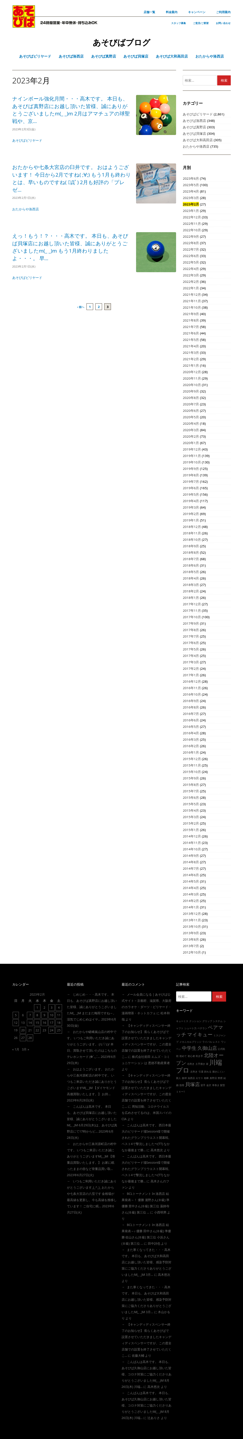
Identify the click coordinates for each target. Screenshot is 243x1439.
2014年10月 (192, 849)
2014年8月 (191, 862)
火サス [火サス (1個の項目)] (199, 1078)
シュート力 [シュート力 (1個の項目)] (190, 1028)
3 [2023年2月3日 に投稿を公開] (51, 1007)
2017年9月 (191, 623)
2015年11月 (192, 765)
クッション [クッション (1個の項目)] (195, 1021)
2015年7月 (191, 791)
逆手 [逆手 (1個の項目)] (203, 1085)
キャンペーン (196, 12)
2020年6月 (191, 410)
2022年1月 (191, 288)
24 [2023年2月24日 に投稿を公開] (51, 1030)
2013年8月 (191, 939)
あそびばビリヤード (27, 140)
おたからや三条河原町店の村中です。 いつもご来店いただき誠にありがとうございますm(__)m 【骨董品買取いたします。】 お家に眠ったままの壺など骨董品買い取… (92, 1156)
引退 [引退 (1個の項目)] (201, 1071)
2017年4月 (191, 655)
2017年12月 (192, 604)
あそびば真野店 (194, 127)
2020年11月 (192, 378)
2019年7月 (191, 481)
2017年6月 (191, 642)
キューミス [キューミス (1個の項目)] (182, 1021)
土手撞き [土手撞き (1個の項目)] (200, 1063)
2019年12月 (192, 449)
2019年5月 (191, 494)
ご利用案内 (223, 12)
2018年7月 (191, 559)
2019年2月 (191, 513)
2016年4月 (191, 733)
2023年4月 (191, 191)
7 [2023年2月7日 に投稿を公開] (30, 1015)
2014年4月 (191, 888)
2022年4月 (191, 268)
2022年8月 (191, 243)
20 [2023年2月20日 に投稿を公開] (23, 1030)
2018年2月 (191, 591)
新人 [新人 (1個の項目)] (178, 1078)
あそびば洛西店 (194, 120)
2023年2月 (191, 204)
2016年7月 (191, 713)
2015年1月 (191, 829)
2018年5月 (191, 572)
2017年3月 (191, 662)
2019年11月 (192, 455)
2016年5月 (191, 726)
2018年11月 (192, 533)
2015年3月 (191, 817)
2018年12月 (192, 526)
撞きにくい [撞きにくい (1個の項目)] (218, 1071)
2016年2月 (191, 746)
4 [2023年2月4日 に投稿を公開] (59, 1007)
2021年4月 (191, 346)
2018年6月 (191, 565)
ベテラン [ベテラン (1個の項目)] (202, 1028)
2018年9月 (191, 546)
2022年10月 (192, 230)
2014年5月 (191, 881)
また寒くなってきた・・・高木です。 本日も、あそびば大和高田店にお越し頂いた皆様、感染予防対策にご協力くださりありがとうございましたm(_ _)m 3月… (146, 1262)
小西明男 (160, 1212)
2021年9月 (191, 314)
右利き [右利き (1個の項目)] (191, 1063)
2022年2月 (191, 281)
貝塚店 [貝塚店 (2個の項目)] (192, 1084)
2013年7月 (191, 946)
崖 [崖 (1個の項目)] (207, 1063)
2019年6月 (191, 488)
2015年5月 (191, 804)
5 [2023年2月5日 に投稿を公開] (16, 1015)
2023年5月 (191, 185)
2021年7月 (191, 326)
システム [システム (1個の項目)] (218, 1021)
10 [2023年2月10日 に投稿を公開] (51, 1015)
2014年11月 (192, 842)
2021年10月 (192, 307)
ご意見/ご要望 (201, 23)
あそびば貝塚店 (194, 133)
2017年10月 (192, 617)
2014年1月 (191, 907)
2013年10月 (192, 926)
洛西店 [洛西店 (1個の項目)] (191, 1078)
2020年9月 (191, 391)
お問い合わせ (223, 23)
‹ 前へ (80, 307)
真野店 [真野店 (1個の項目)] (213, 1078)
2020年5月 (191, 417)
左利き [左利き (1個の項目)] (194, 1071)
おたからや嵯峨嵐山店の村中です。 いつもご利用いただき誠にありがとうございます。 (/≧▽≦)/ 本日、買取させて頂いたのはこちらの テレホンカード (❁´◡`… (92, 1044)
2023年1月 (191, 210)
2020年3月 (191, 430)
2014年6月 (191, 875)
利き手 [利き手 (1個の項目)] (199, 1056)
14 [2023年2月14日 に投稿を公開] (30, 1022)
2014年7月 (191, 868)
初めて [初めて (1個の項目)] (183, 1056)
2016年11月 (192, 688)
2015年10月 (192, 771)
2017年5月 (191, 649)
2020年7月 (191, 404)
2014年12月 (192, 836)
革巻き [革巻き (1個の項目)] (215, 1085)
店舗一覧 (149, 12)
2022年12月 (192, 217)
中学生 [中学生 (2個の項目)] (189, 1048)
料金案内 (171, 12)
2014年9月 (191, 855)
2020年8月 (191, 397)
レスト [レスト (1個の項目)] (216, 1041)
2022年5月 (191, 262)
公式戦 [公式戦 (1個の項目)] (221, 1049)
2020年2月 (191, 436)
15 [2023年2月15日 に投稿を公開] (37, 1022)
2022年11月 (192, 223)
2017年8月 (191, 630)
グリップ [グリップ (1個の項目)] (207, 1021)
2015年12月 (192, 759)
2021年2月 (191, 359)
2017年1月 (191, 675)
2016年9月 (191, 700)
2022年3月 (191, 275)
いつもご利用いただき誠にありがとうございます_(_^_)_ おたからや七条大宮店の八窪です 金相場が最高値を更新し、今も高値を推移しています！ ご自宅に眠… (92, 1193)
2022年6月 (191, 256)
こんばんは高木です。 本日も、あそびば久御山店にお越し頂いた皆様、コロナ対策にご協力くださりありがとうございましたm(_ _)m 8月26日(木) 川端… (146, 1374)
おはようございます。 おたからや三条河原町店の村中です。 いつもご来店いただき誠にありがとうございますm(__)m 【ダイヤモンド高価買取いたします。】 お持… (92, 1081)
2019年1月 (191, 520)
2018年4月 (191, 578)
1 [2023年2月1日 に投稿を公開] (37, 1007)
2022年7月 (191, 249)
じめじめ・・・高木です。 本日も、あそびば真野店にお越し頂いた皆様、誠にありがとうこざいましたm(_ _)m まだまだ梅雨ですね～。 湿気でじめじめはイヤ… (92, 1006)
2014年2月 (191, 900)
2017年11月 (192, 610)
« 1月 (16, 1049)
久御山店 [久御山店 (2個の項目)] (207, 1048)
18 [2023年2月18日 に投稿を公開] (58, 1022)
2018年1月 (191, 597)
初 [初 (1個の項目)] (177, 1056)
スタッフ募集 (178, 23)
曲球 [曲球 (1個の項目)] (184, 1078)
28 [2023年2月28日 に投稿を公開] (30, 1038)
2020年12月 (192, 372)
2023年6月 (191, 178)
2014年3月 (191, 894)
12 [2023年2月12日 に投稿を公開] (16, 1022)
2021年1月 (191, 365)
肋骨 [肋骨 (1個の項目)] (181, 1085)
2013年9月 (191, 933)
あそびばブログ (121, 42)
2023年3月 (191, 197)
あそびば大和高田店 (198, 140)
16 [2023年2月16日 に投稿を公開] (44, 1022)
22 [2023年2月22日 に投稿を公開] (37, 1030)
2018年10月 (192, 539)
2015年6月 (191, 797)
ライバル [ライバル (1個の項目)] (207, 1041)
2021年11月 (192, 301)
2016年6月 (191, 720)
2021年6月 (191, 333)
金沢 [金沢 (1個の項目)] (208, 1085)
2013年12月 (192, 913)
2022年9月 (191, 236)
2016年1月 (191, 752)
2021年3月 (191, 352)
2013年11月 (192, 920)
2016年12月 (192, 681)
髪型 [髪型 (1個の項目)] (222, 1085)
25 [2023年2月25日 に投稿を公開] (58, 1030)
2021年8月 (191, 320)
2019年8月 (191, 475)
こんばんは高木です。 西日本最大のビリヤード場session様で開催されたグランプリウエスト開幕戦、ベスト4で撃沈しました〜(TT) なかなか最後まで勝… (146, 1137)
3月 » (25, 1049)
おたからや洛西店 (25, 209)
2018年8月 (191, 552)
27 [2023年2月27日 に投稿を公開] (23, 1038)
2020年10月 (192, 384)
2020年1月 (191, 443)
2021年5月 (191, 339)
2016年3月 (191, 739)
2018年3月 (191, 584)
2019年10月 (192, 462)
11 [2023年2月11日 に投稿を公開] (58, 1015)
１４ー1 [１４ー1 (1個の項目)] (180, 1091)
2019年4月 (191, 501)
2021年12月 (192, 294)
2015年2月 (191, 823)
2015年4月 (191, 810)
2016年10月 (192, 694)
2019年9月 (191, 468)
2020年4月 (191, 423)
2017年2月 (191, 668)
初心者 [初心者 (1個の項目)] (191, 1056)
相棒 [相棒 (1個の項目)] (206, 1078)
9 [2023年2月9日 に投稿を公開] (44, 1015)
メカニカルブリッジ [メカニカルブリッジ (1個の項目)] (190, 1041)
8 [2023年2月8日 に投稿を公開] (37, 1015)
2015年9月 (191, 778)
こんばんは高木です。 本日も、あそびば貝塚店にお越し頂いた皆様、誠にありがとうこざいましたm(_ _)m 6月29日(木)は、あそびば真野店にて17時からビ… (92, 1118)
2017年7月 (191, 636)
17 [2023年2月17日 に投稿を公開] (51, 1022)
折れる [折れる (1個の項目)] (207, 1071)
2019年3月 (191, 507)
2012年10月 (192, 952)
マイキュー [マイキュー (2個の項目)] (200, 1034)
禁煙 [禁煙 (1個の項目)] (220, 1078)
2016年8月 (191, 707)
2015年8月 (191, 784)
